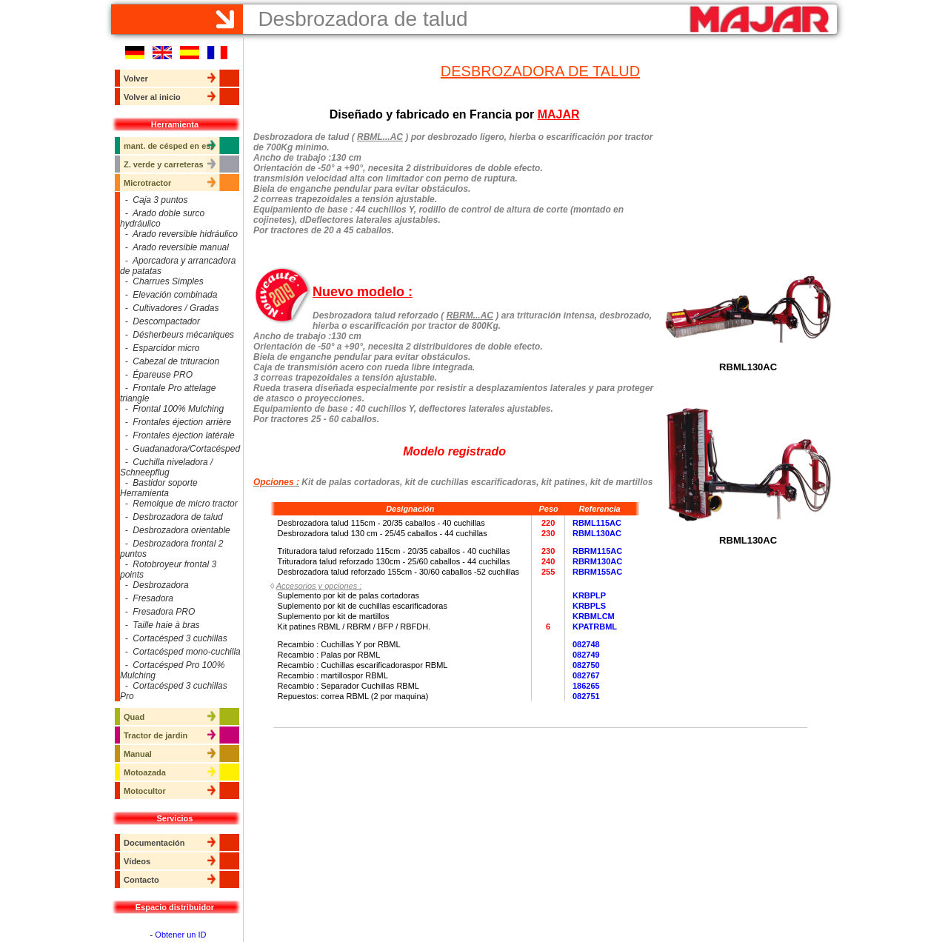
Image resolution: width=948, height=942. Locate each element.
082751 (586, 696)
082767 (586, 675)
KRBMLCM (594, 616)
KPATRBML (595, 626)
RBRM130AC (597, 561)
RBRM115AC (597, 551)
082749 (586, 654)
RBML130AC (597, 533)
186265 (586, 685)
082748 (586, 644)
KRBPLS (589, 605)
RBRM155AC (597, 571)
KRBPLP (589, 595)
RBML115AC (597, 522)
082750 (586, 665)
